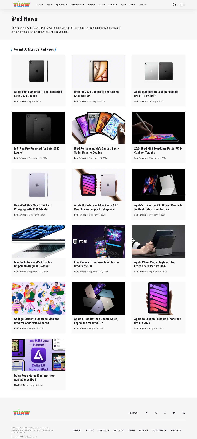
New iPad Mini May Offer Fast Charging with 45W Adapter (33, 206)
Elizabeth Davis (21, 383)
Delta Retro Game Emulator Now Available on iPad (34, 376)
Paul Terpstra (20, 101)
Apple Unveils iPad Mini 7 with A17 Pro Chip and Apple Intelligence (96, 206)
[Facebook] (145, 411)
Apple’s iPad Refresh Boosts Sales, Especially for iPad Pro (96, 320)
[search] (174, 4)
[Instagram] (164, 411)
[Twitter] (155, 411)
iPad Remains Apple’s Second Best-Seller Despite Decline (96, 150)
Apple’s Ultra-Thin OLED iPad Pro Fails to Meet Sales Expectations (158, 206)
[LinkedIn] (174, 411)
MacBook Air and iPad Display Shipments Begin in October (33, 263)
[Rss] (183, 411)
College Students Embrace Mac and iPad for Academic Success (36, 320)
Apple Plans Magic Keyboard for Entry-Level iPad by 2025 (154, 263)
